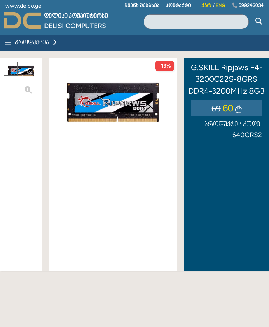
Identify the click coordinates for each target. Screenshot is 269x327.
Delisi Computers (75, 26)
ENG (220, 5)
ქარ (206, 5)
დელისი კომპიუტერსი (76, 16)
